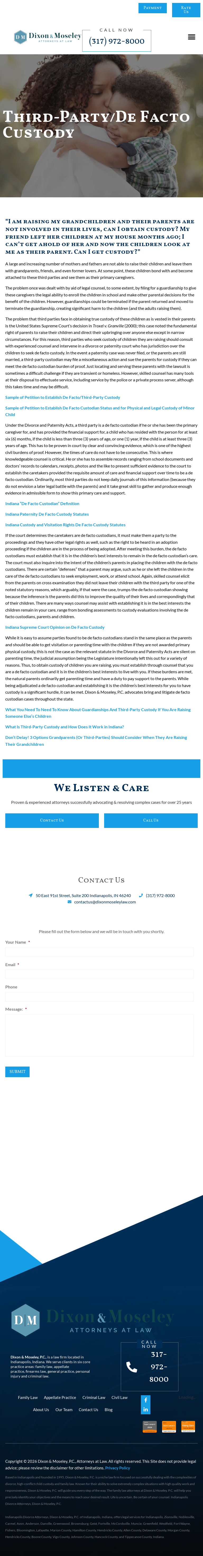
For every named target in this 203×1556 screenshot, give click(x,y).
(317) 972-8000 (117, 41)
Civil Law (119, 1397)
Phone (11, 986)
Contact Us (88, 1409)
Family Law (28, 1397)
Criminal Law (93, 1397)
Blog (109, 1409)
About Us (41, 1409)
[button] (192, 37)
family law (43, 1366)
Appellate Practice (60, 1397)
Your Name (17, 941)
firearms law (36, 1371)
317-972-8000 (159, 1367)
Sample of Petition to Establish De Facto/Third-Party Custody (62, 397)
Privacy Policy (117, 1467)
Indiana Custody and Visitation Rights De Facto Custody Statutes (65, 524)
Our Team (64, 1409)
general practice (61, 1371)
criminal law (38, 1376)
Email (12, 964)
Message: (16, 1008)
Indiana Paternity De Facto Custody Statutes (47, 513)
